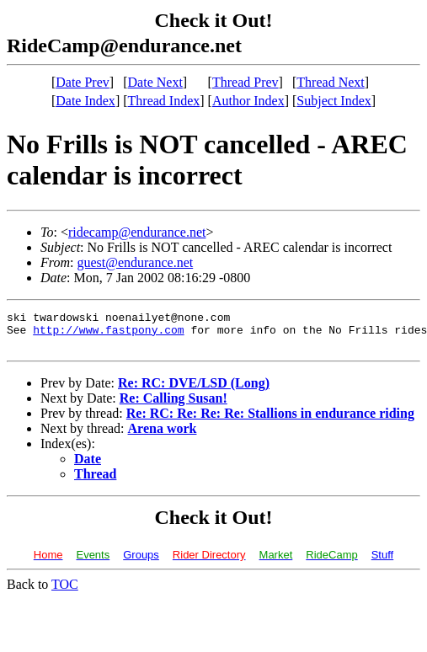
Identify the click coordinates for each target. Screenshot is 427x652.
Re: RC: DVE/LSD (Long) (194, 390)
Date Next (155, 82)
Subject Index (333, 101)
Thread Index (164, 101)
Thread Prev (245, 82)
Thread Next (330, 82)
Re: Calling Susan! (173, 405)
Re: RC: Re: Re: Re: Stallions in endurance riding (270, 421)
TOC (64, 592)
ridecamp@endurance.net (137, 232)
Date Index (85, 101)
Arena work (162, 436)
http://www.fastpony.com (108, 334)
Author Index (248, 101)
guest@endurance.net (135, 262)
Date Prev (82, 82)
